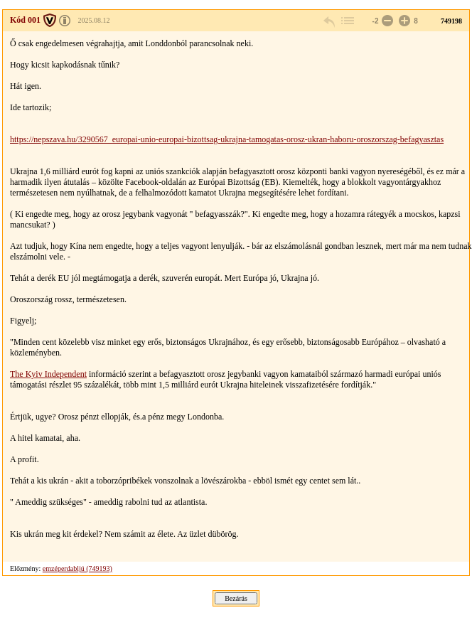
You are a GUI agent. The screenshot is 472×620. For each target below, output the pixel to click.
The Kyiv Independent (48, 374)
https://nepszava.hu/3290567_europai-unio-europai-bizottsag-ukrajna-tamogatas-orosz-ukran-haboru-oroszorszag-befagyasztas (227, 139)
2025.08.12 (94, 20)
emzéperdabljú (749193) (77, 568)
